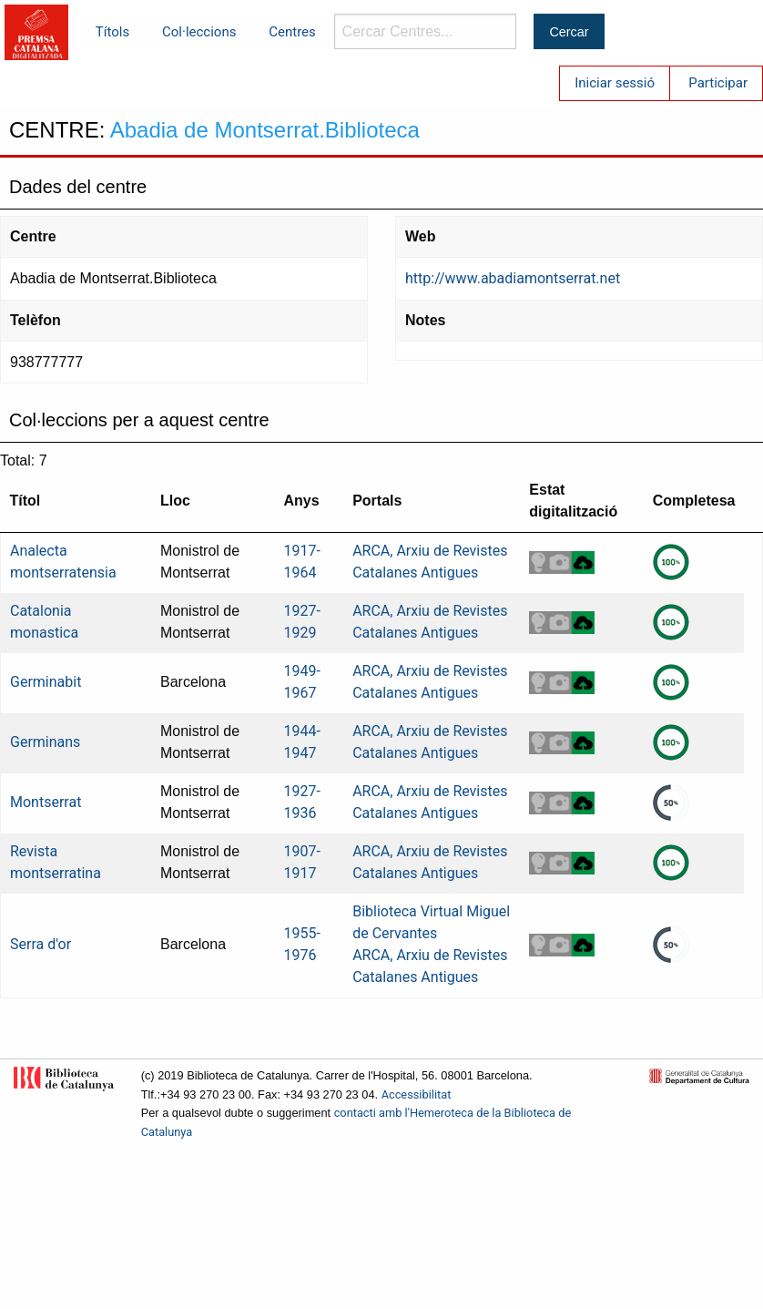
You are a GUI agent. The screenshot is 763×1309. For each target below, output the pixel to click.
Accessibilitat (417, 1094)
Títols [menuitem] (112, 32)
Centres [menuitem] (292, 32)
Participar (718, 83)
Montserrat (45, 802)
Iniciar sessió (615, 83)
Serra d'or (40, 944)
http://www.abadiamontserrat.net (512, 278)
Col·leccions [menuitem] (199, 32)
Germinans (45, 742)
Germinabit (45, 681)
